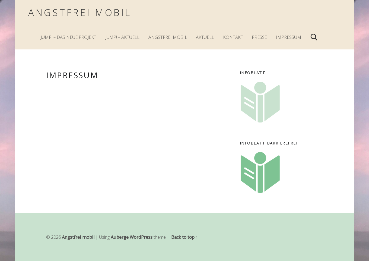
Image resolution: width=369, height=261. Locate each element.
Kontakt (233, 37)
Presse (259, 37)
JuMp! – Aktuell (122, 37)
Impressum (288, 37)
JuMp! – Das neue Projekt (68, 37)
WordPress (141, 237)
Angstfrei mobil (79, 12)
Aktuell (205, 37)
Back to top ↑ (184, 237)
